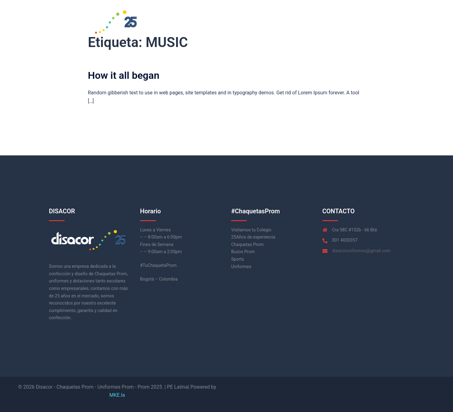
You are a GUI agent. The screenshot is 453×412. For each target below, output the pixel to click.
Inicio (327, 21)
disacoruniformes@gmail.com (361, 250)
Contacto (391, 21)
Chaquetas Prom (357, 21)
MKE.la (117, 395)
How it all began (124, 75)
